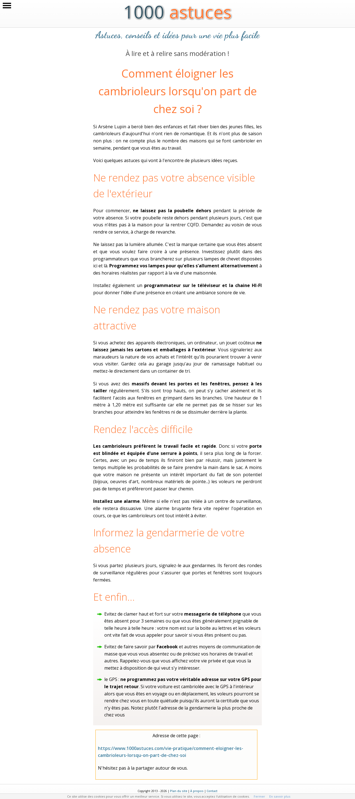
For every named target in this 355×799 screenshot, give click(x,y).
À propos (197, 791)
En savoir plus (279, 796)
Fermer (259, 796)
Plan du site (178, 791)
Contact (212, 791)
